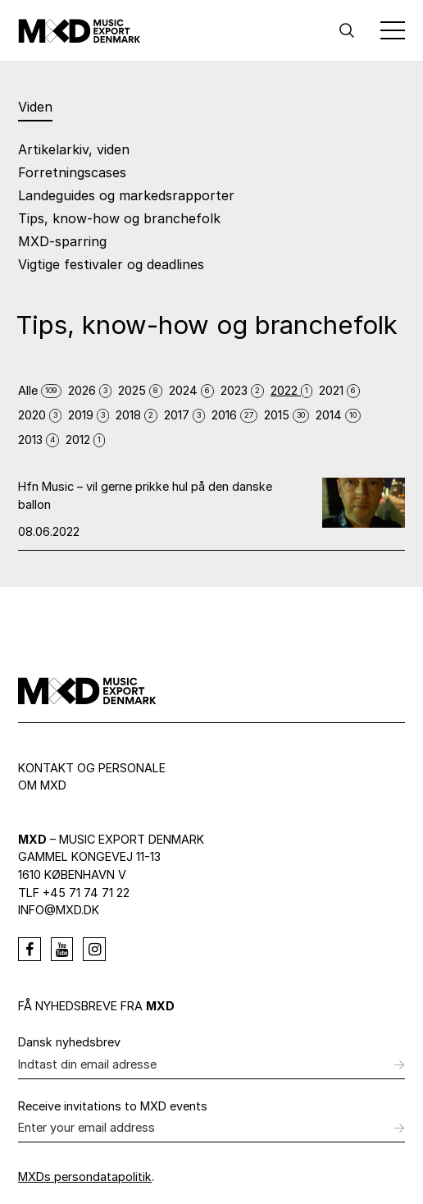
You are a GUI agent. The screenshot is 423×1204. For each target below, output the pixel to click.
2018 (136, 415)
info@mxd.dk (58, 910)
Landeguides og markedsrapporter (126, 195)
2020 (39, 415)
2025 (140, 390)
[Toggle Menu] (392, 30)
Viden (35, 106)
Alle (39, 390)
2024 (191, 390)
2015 (286, 415)
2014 (338, 415)
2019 (88, 415)
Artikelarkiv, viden (74, 149)
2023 (242, 390)
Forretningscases (72, 172)
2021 (339, 390)
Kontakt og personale (92, 768)
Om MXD (42, 785)
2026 (89, 390)
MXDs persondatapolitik (85, 1176)
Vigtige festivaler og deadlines (111, 264)
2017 (184, 415)
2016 (234, 415)
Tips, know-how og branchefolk (119, 218)
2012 (85, 439)
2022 (291, 390)
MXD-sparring (62, 241)
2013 (38, 439)
